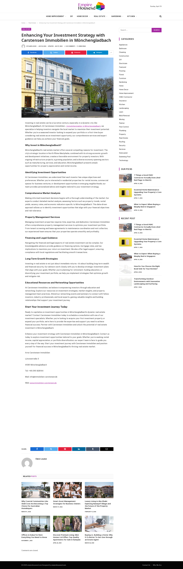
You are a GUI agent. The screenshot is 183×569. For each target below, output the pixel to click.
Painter (122, 123)
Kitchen (131, 16)
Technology (123, 160)
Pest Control (124, 127)
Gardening (116, 16)
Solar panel (123, 153)
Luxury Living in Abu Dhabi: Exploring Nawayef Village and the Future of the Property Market (98, 504)
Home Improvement (55, 16)
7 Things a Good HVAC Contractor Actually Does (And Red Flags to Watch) (147, 177)
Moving (122, 119)
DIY (71, 16)
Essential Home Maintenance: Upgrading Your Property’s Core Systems (147, 192)
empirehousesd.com (58, 565)
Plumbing (122, 130)
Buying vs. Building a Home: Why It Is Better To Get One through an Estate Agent (99, 537)
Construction (124, 56)
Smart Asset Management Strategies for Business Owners (66, 502)
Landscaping (124, 108)
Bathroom (123, 48)
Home (121, 86)
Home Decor (82, 16)
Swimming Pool (124, 157)
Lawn (121, 112)
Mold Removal (124, 116)
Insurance (123, 101)
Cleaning (122, 52)
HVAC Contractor (125, 97)
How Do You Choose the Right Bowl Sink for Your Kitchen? (147, 267)
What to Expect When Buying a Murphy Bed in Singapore (147, 205)
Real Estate (99, 16)
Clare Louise (32, 46)
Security (122, 145)
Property (122, 134)
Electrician (123, 63)
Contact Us (146, 565)
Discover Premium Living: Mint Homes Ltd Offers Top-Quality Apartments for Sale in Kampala (66, 537)
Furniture (122, 78)
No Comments (70, 46)
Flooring (122, 71)
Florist (121, 75)
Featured (122, 67)
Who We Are (157, 565)
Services (122, 149)
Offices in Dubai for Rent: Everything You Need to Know (34, 536)
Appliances (123, 45)
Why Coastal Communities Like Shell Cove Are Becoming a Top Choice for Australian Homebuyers (34, 504)
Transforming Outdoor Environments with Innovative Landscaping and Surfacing (147, 281)
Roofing (122, 142)
